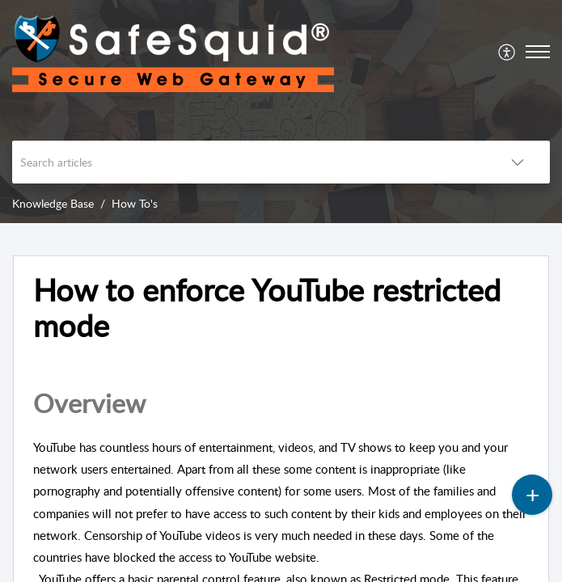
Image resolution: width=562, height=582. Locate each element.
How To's (135, 203)
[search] (248, 162)
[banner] (281, 111)
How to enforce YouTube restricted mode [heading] (267, 308)
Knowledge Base (53, 203)
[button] (507, 51)
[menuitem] (507, 51)
